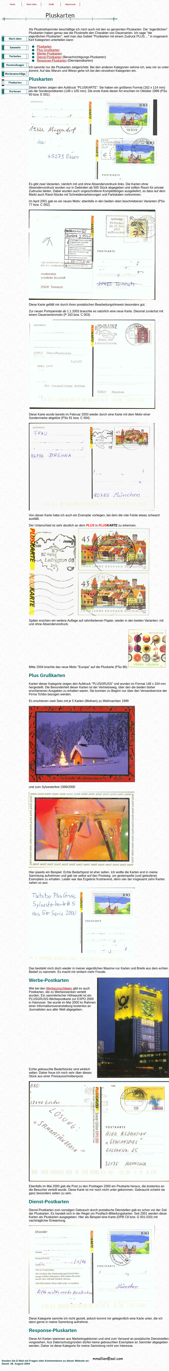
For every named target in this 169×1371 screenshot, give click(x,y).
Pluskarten (44, 46)
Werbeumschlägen (59, 988)
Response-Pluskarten (52, 60)
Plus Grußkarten (48, 50)
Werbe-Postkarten (49, 53)
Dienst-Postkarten (49, 57)
